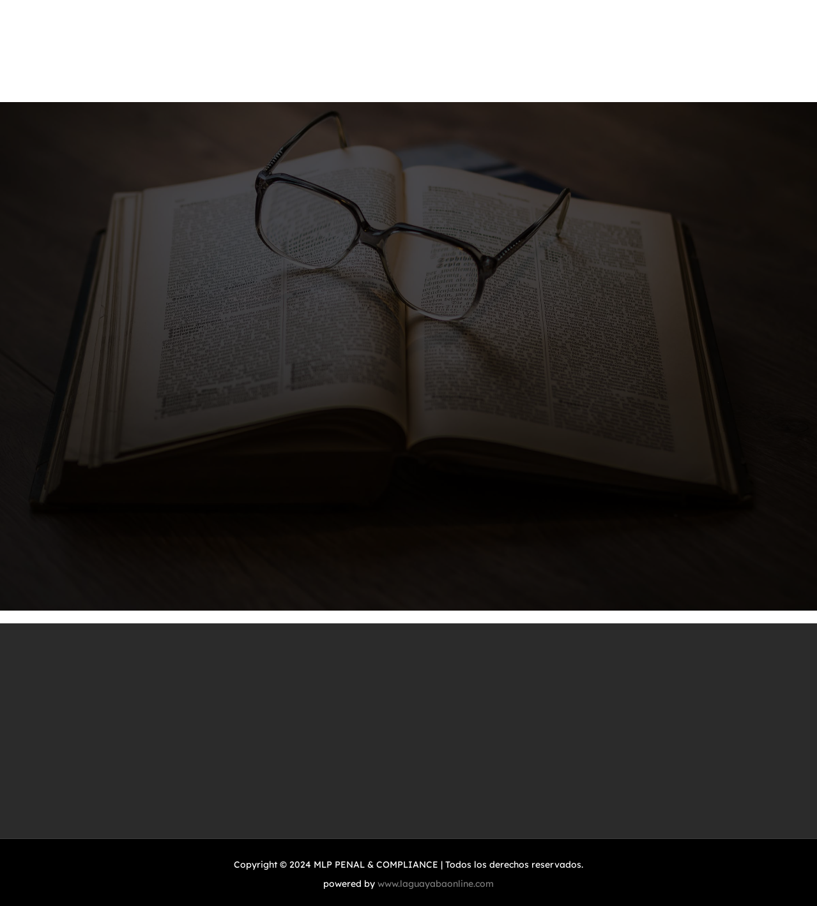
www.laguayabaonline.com (436, 883)
